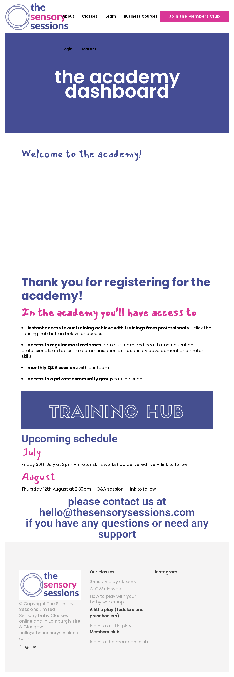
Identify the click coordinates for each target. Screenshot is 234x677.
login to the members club (119, 639)
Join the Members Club (194, 16)
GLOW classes (105, 586)
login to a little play (110, 623)
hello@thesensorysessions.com (49, 633)
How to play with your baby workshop (113, 596)
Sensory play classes (113, 579)
